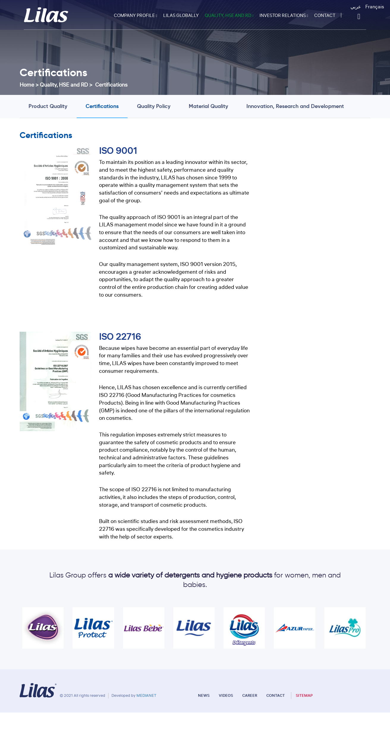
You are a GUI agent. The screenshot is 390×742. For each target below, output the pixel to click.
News (204, 695)
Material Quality (208, 106)
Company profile (135, 15)
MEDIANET (146, 695)
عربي (355, 7)
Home (27, 85)
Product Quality (48, 106)
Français (374, 7)
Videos (226, 695)
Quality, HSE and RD (229, 15)
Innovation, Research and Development (295, 106)
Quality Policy (153, 106)
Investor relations (284, 15)
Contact (324, 15)
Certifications (102, 106)
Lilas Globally (181, 15)
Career (250, 695)
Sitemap (304, 695)
